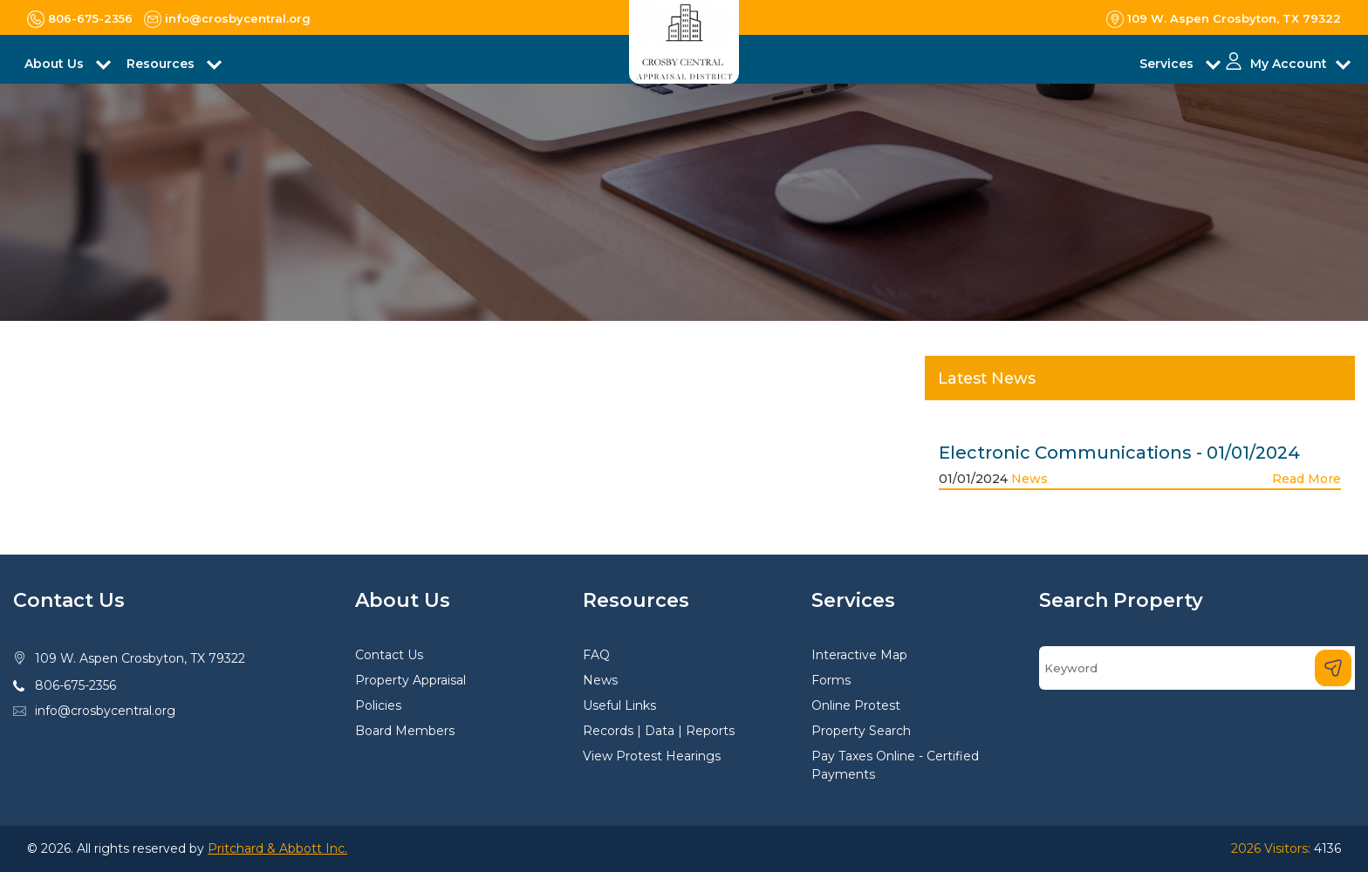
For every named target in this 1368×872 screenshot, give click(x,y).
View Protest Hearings (652, 756)
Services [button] (1168, 64)
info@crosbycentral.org (105, 711)
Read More (1306, 479)
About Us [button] (55, 64)
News (1029, 479)
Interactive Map (859, 655)
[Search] (1197, 668)
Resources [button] (162, 64)
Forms (831, 680)
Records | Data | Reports (659, 731)
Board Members (405, 731)
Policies (378, 705)
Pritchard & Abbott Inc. (277, 848)
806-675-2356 (75, 685)
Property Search (861, 731)
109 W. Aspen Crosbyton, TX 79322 (140, 658)
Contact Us (389, 655)
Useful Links (619, 705)
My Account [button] (1288, 64)
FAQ (596, 655)
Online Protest (855, 705)
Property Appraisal (410, 680)
